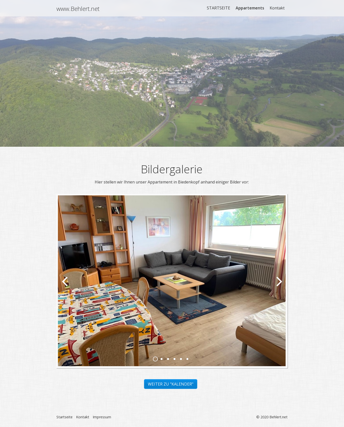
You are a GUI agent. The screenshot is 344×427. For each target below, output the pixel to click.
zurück (65, 285)
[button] (170, 384)
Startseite (64, 417)
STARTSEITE (218, 8)
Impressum (102, 417)
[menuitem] (218, 7)
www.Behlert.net (77, 8)
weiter (278, 285)
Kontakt (277, 8)
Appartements (250, 8)
